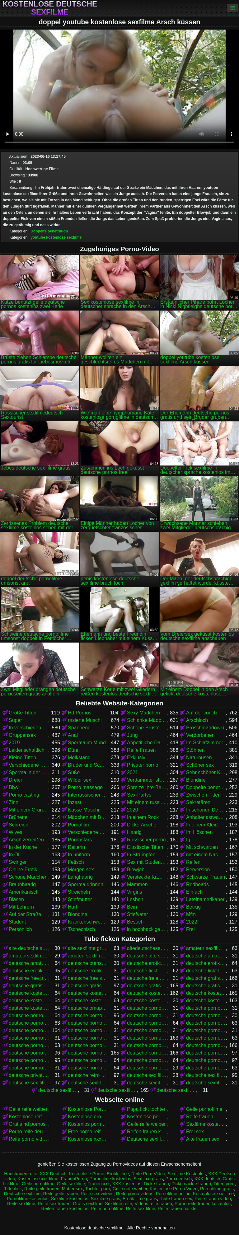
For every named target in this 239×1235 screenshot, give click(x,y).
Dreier (15, 780)
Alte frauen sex (202, 1139)
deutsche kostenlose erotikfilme (28, 993)
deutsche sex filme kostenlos (28, 1082)
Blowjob (135, 869)
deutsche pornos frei (28, 1052)
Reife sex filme (140, 1208)
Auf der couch (201, 712)
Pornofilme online (173, 1193)
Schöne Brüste (143, 727)
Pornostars (80, 839)
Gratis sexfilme (87, 1203)
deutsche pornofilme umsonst (146, 1045)
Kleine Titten (22, 757)
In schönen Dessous (206, 809)
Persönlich (20, 929)
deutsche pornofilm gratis (28, 1023)
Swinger (18, 862)
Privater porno (142, 765)
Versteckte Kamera (146, 877)
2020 (132, 809)
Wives (15, 832)
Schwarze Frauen (205, 877)
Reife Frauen (141, 750)
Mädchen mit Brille (87, 817)
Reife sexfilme (21, 1203)
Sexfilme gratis (148, 1178)
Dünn (74, 750)
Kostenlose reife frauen (28, 1116)
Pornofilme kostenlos (110, 1178)
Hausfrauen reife (20, 1173)
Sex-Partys (139, 795)
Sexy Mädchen (143, 712)
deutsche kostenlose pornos (206, 993)
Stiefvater (137, 914)
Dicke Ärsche (141, 824)
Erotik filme (118, 1173)
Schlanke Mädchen (146, 720)
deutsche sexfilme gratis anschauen (176, 1090)
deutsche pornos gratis (87, 1052)
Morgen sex (81, 869)
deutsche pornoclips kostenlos (206, 1015)
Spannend (79, 727)
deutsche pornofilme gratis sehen (28, 1038)
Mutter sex (72, 1188)
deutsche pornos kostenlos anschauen (206, 1052)
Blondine (195, 780)
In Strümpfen (141, 854)
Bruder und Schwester (87, 765)
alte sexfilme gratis (87, 948)
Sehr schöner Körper (206, 772)
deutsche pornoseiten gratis (28, 1067)
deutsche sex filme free (146, 1075)
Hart (72, 907)
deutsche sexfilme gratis (117, 1090)
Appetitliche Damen (146, 742)
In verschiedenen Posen (28, 727)
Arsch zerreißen (26, 839)
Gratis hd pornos (27, 1124)
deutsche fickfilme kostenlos (206, 970)
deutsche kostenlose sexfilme (206, 1000)
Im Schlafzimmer (204, 742)
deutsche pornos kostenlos (146, 1052)
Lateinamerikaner (205, 899)
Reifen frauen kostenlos (146, 1131)
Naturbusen (199, 757)
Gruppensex (22, 735)
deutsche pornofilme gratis (28, 1030)
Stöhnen (195, 750)
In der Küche (23, 847)
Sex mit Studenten (146, 862)
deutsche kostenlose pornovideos (28, 1000)
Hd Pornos (79, 712)
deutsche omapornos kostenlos (87, 1008)
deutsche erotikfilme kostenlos (28, 970)
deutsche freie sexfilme (146, 978)
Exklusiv (136, 757)
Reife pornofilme (107, 1208)
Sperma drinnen (85, 884)
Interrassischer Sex (87, 795)
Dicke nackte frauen (191, 1183)
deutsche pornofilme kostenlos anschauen (206, 1038)
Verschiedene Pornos (28, 765)
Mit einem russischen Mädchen (146, 802)
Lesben (135, 899)
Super (15, 720)
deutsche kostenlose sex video (146, 1000)
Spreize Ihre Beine (146, 787)
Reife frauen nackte (177, 1208)
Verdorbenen (200, 735)
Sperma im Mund (87, 742)
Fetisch (76, 862)
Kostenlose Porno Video (87, 1109)
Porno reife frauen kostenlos (203, 1203)
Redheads (197, 884)
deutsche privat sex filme (28, 1075)
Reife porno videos (28, 1139)
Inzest (74, 802)
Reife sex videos (97, 1193)
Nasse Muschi (83, 809)
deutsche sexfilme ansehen (146, 1082)
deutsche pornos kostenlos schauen (146, 1060)
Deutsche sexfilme (146, 1139)
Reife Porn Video (148, 1173)
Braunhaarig (22, 884)
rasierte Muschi (84, 720)
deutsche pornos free (206, 1045)
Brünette (18, 817)
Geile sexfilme (71, 1183)
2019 (14, 742)
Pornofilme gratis (217, 1188)
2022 (191, 921)
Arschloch (197, 720)
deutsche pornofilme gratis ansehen (146, 1030)
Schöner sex (200, 765)
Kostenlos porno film (87, 1124)
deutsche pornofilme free (146, 1023)
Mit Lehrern (21, 907)
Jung (132, 735)
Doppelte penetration (49, 231)
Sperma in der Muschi (28, 772)
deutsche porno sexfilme (28, 1015)
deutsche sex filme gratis (206, 1075)
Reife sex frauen (54, 1203)
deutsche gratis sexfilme (87, 985)
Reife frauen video (212, 1198)
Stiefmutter (80, 899)
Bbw (13, 787)
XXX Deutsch (53, 1173)
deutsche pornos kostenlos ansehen (28, 1060)
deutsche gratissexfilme (206, 985)
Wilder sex (79, 780)
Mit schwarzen (202, 847)
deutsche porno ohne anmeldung (206, 1008)
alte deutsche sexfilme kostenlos (28, 948)
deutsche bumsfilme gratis (87, 963)
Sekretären (198, 802)
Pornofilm (78, 824)
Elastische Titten (145, 847)
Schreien (18, 824)
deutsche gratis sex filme (28, 985)
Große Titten (22, 712)
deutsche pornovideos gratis (146, 1067)
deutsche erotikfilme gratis (206, 963)
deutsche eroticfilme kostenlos (146, 963)
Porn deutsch (179, 1178)
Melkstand (79, 757)
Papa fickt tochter (146, 1109)
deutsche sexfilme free (206, 1082)
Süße (74, 772)
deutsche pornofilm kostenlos (87, 1023)
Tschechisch (81, 929)
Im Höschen (199, 832)
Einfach (194, 892)
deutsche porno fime (146, 1008)
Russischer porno (146, 839)
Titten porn (224, 1183)
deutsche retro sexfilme (87, 1075)
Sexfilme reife (118, 1203)
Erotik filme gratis (140, 1198)
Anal (73, 735)
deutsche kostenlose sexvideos (28, 1008)
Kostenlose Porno (86, 1173)
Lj (188, 839)
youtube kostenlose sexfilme (56, 237)
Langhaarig (80, 877)
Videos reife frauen (153, 1203)
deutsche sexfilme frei (58, 1090)
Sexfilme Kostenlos (187, 1173)
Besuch (135, 921)
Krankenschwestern (87, 921)
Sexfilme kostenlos (206, 1124)
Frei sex (195, 1131)
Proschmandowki (205, 727)
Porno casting (24, 795)
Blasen (16, 899)
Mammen (137, 884)
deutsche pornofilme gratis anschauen (87, 1030)
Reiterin (76, 847)
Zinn (13, 802)
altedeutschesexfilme (146, 948)
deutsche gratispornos (146, 985)
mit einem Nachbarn (206, 854)
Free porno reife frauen (87, 1131)
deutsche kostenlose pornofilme (146, 993)
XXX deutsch (207, 1178)
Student (17, 921)
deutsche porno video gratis (146, 1015)
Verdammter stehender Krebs (146, 780)
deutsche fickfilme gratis (146, 970)
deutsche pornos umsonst (206, 1060)
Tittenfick (13, 1188)
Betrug (193, 907)
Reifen (193, 862)
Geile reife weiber (28, 1109)
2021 (132, 772)
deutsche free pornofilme (28, 978)
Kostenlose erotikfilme (87, 1116)
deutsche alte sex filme (146, 955)
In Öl (14, 854)
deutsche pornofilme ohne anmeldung (87, 1045)
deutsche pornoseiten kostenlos (87, 1067)
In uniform (79, 854)
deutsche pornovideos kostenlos (206, 1067)
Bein (132, 907)
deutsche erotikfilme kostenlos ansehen (87, 970)
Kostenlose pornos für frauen (146, 1116)
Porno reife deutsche (28, 1131)
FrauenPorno (74, 1178)
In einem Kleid (202, 824)
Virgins (134, 892)
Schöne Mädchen (28, 877)
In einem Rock (143, 817)
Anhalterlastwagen (206, 817)
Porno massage (85, 787)
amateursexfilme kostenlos (87, 955)
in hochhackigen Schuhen (146, 929)
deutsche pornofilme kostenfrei (87, 1038)
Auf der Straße (25, 914)
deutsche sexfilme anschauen (87, 1082)
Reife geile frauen (41, 1188)
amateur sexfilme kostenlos (206, 948)
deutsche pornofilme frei (206, 1023)
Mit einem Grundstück (28, 809)
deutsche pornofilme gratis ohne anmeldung (206, 1030)
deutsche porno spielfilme (87, 1015)
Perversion (198, 869)
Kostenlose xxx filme (87, 1139)
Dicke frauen (156, 1183)
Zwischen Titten (203, 795)
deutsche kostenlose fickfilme (87, 993)
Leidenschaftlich (27, 750)
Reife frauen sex (175, 1198)
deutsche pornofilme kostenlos (146, 1038)
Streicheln (79, 892)
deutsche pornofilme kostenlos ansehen (28, 1045)
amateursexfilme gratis (28, 955)
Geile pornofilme (204, 1109)
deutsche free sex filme (87, 978)
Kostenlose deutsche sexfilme (49, 8)
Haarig (134, 832)
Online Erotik (23, 869)
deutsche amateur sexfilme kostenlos (206, 955)
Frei (190, 929)
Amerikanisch (24, 892)
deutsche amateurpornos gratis (28, 963)
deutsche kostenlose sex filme (87, 1000)
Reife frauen (199, 1116)
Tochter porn (97, 1188)
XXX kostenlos (126, 1183)
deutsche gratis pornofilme (206, 978)
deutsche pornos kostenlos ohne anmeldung (87, 1060)
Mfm (191, 914)
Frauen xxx (98, 1183)
